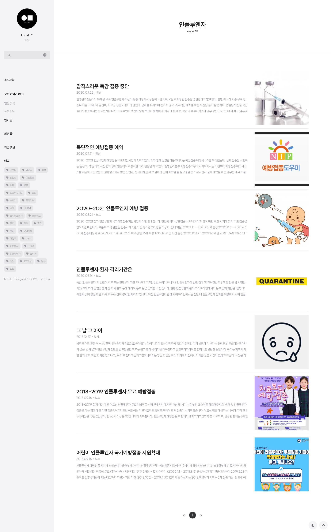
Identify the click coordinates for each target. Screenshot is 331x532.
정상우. (34, 405)
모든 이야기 (14, 221)
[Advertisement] (30, 131)
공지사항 (9, 207)
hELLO (8, 405)
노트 (9, 238)
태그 (6, 287)
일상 (9, 230)
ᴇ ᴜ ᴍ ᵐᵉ (27, 35)
